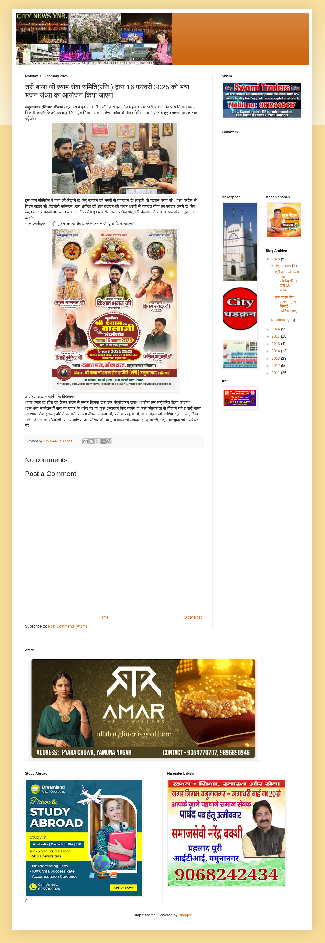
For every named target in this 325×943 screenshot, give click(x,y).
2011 (276, 373)
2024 (276, 329)
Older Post (193, 617)
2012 (276, 366)
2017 (276, 336)
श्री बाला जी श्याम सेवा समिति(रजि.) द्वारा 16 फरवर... (287, 281)
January (283, 320)
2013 (276, 358)
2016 (276, 344)
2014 (276, 351)
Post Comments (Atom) (67, 626)
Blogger (184, 915)
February (284, 265)
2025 (276, 259)
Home (104, 617)
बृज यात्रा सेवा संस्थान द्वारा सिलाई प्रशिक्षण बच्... (287, 304)
